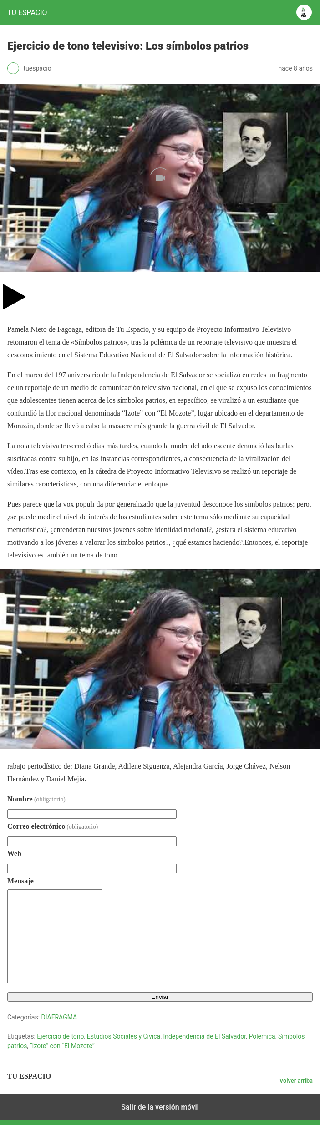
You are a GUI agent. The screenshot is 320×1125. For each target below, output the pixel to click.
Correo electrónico (52, 826)
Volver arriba (296, 1080)
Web (14, 853)
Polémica (262, 1036)
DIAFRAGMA (59, 1017)
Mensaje (20, 881)
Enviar (160, 996)
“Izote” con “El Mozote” (62, 1045)
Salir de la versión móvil (160, 1107)
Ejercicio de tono (60, 1036)
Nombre (36, 799)
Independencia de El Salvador (204, 1036)
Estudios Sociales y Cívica (123, 1036)
